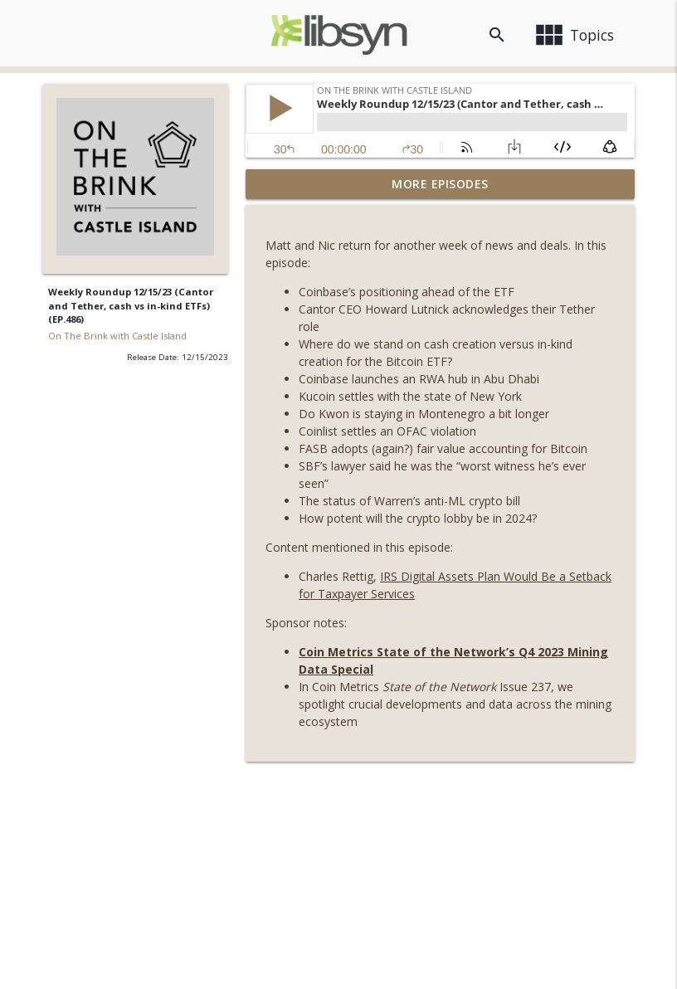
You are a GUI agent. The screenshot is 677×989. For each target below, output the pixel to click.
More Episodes (440, 184)
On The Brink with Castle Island (117, 335)
